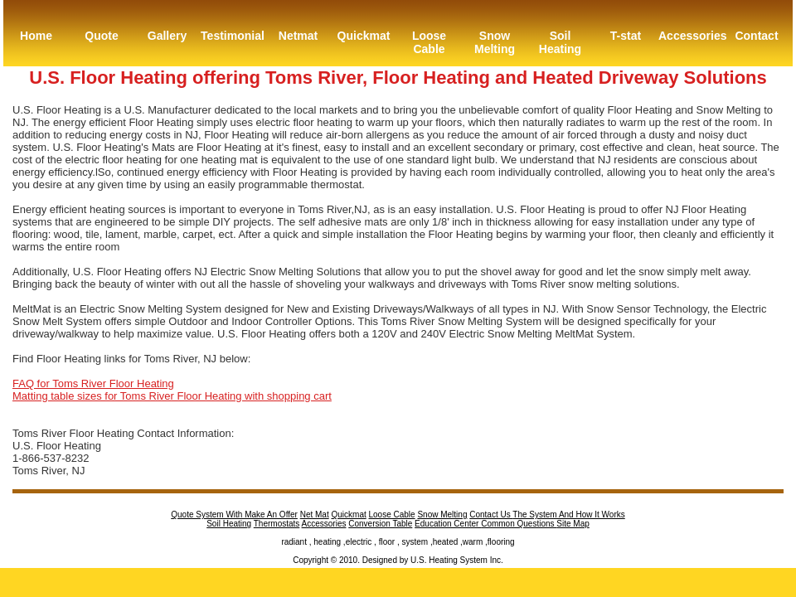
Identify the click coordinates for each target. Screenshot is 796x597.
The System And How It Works (568, 514)
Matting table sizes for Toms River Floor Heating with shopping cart (172, 396)
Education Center (448, 523)
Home (36, 35)
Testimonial (233, 35)
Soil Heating (560, 42)
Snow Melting (494, 42)
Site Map (572, 523)
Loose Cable (429, 42)
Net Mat (314, 514)
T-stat (625, 35)
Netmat (298, 35)
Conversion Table (380, 523)
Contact (756, 35)
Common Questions (518, 523)
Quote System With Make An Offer (234, 514)
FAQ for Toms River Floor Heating (93, 383)
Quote (101, 35)
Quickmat (364, 35)
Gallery (167, 35)
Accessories (691, 35)
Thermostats (277, 523)
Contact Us (490, 514)
